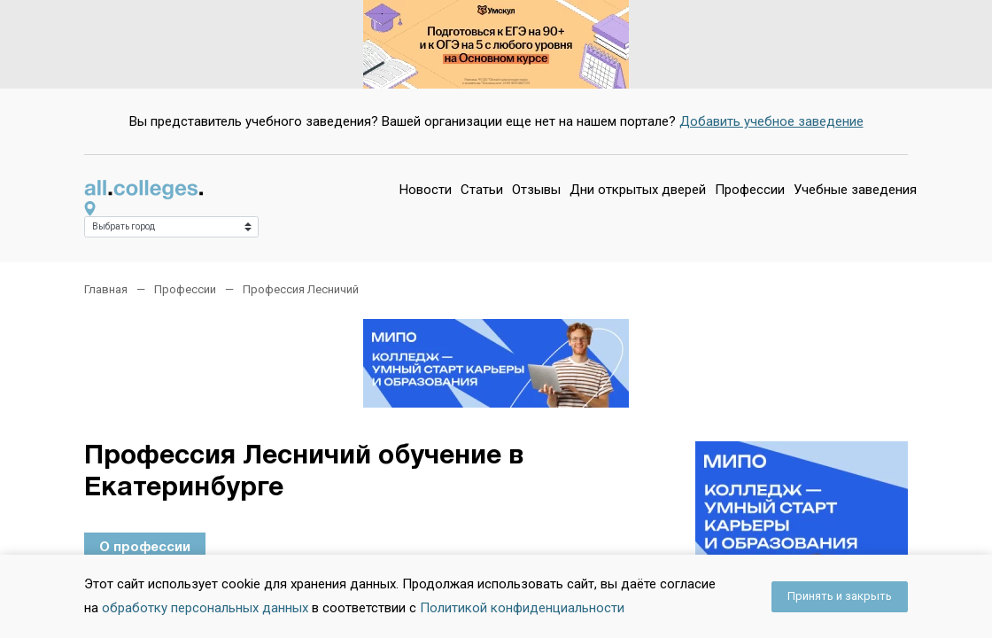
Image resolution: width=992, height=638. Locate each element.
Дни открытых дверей (638, 190)
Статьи (482, 190)
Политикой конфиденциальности (522, 608)
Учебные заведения (855, 190)
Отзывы (536, 190)
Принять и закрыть (839, 596)
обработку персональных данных (205, 608)
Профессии (750, 190)
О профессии (144, 547)
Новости (425, 190)
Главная (106, 289)
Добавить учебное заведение (771, 121)
